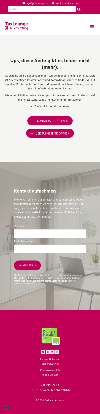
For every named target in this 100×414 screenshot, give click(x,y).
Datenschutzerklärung (52, 390)
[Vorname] (50, 233)
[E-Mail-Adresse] (50, 249)
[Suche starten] (73, 9)
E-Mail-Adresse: (23, 241)
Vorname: (19, 226)
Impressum (51, 385)
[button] (92, 26)
